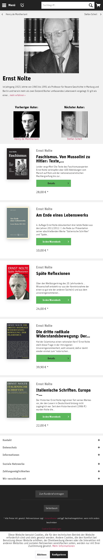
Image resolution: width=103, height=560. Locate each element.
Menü (6, 4)
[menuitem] (8, 5)
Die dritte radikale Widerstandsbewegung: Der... (63, 334)
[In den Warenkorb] (53, 241)
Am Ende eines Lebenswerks (62, 215)
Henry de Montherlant (14, 14)
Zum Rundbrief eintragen (51, 494)
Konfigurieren (59, 554)
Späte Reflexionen (53, 273)
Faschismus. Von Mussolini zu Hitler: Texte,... (63, 159)
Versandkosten (50, 518)
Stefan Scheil (92, 14)
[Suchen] (90, 5)
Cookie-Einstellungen (51, 529)
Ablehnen (41, 554)
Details (58, 182)
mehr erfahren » (18, 95)
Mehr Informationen (63, 546)
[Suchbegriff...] (67, 5)
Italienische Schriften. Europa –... (63, 392)
